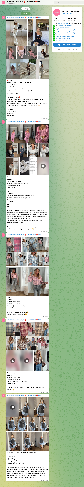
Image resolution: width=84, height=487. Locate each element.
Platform (74, 49)
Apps (68, 49)
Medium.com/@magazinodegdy (65, 36)
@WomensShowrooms (65, 25)
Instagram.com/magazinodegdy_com (67, 30)
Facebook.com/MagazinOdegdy (65, 32)
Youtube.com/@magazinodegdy (65, 34)
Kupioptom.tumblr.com (62, 38)
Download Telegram (67, 45)
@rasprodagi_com (63, 28)
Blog (64, 49)
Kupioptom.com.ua (61, 40)
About (59, 49)
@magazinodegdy (63, 23)
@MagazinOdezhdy (68, 13)
